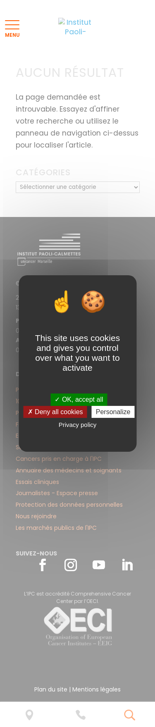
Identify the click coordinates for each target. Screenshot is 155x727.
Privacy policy (78, 425)
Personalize (113, 411)
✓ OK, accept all (79, 399)
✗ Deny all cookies (55, 411)
